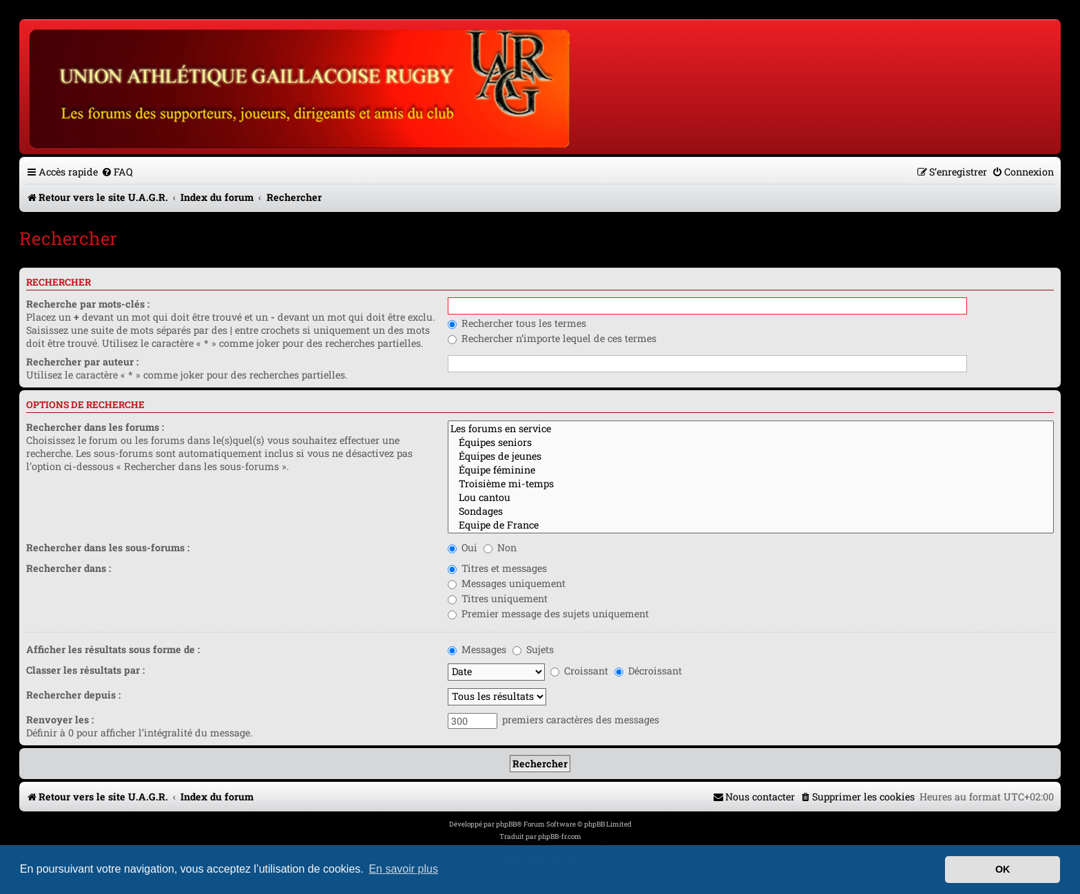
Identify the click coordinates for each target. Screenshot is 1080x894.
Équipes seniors (750, 442)
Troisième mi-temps (750, 484)
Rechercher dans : (68, 568)
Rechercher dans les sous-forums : (107, 547)
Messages (477, 649)
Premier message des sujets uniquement (548, 613)
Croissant (579, 670)
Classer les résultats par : (85, 670)
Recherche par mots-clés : (87, 303)
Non (500, 547)
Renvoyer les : (60, 719)
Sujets (533, 649)
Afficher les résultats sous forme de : (113, 649)
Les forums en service (750, 429)
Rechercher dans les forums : (95, 427)
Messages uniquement (506, 583)
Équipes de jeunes (750, 456)
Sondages (750, 511)
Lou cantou (750, 497)
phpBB (506, 824)
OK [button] (1002, 869)
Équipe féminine (750, 470)
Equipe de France (750, 525)
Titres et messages (497, 568)
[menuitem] (117, 171)
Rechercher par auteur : (82, 361)
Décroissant (648, 670)
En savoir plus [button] (403, 869)
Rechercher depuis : (73, 694)
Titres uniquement (498, 598)
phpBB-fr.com (559, 836)
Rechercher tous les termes (517, 323)
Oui (462, 547)
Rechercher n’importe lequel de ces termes (552, 338)
